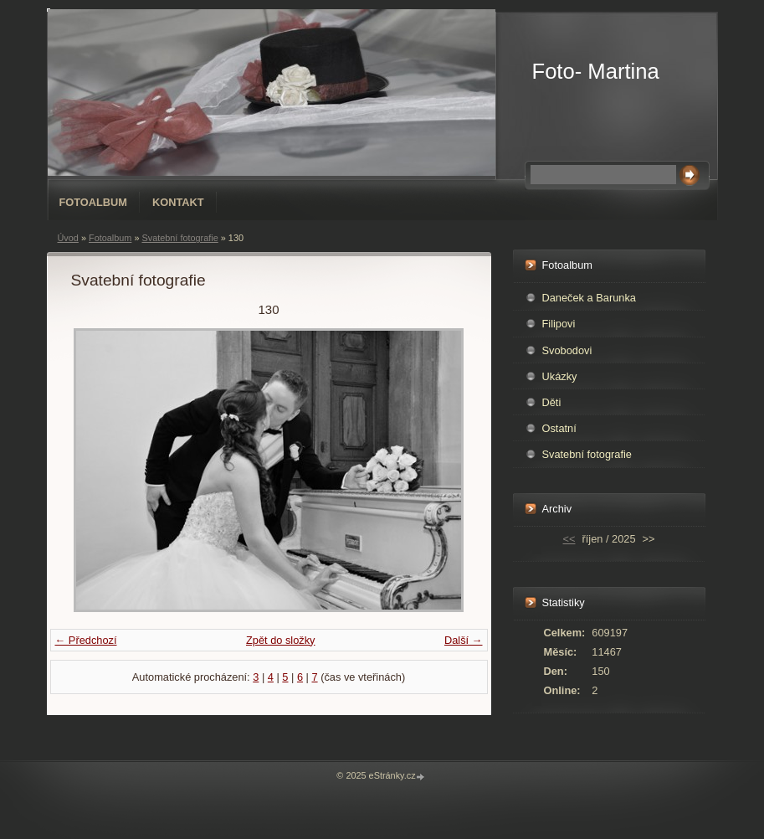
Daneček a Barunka (589, 297)
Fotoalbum (93, 202)
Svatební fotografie (179, 238)
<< (569, 539)
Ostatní (559, 428)
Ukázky (559, 376)
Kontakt (178, 202)
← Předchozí (86, 640)
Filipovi (559, 323)
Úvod (68, 238)
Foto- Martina (595, 71)
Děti (551, 402)
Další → (463, 640)
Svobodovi (567, 350)
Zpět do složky (280, 640)
